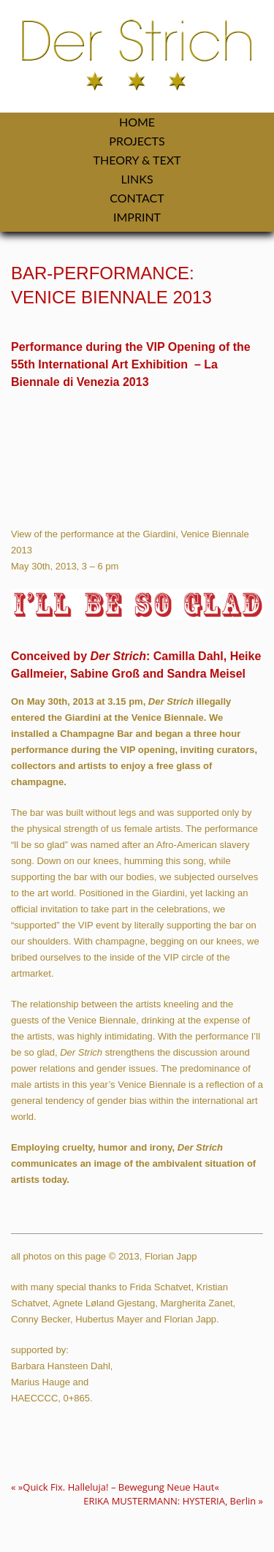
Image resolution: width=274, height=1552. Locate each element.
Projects (136, 141)
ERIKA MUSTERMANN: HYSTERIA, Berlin (173, 1500)
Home (137, 122)
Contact (137, 198)
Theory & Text (136, 160)
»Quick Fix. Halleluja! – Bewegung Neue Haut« (115, 1487)
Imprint (137, 217)
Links (137, 179)
